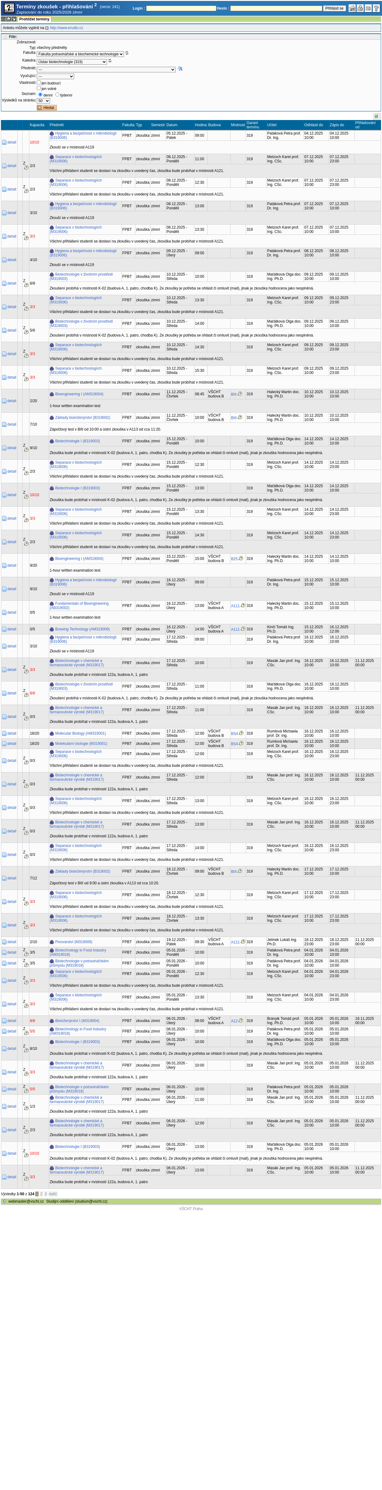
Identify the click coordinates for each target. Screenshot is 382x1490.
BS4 (234, 734)
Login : (139, 8)
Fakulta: (29, 52)
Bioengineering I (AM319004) (79, 394)
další (53, 1194)
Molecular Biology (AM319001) (80, 733)
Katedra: (29, 60)
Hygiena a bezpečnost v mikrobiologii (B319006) (83, 135)
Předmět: (28, 68)
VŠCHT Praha (191, 1209)
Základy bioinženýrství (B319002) (82, 417)
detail (11, 142)
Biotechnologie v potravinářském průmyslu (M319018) (79, 963)
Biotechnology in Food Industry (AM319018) (78, 952)
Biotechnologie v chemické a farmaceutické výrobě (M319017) (77, 663)
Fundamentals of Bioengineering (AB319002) (79, 605)
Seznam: (29, 94)
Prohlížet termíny (34, 19)
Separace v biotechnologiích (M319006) (76, 159)
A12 (234, 1021)
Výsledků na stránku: (19, 100)
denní (48, 95)
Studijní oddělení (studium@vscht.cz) (77, 1201)
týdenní (66, 95)
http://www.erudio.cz (66, 28)
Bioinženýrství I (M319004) (77, 1021)
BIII (234, 394)
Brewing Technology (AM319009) (82, 629)
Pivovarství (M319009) (73, 942)
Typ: (32, 47)
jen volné (48, 89)
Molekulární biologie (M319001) (81, 743)
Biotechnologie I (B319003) (77, 441)
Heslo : (223, 8)
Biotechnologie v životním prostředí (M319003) (81, 276)
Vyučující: (28, 76)
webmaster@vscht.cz (26, 1201)
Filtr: (13, 37)
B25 (234, 559)
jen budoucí (51, 83)
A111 (235, 606)
